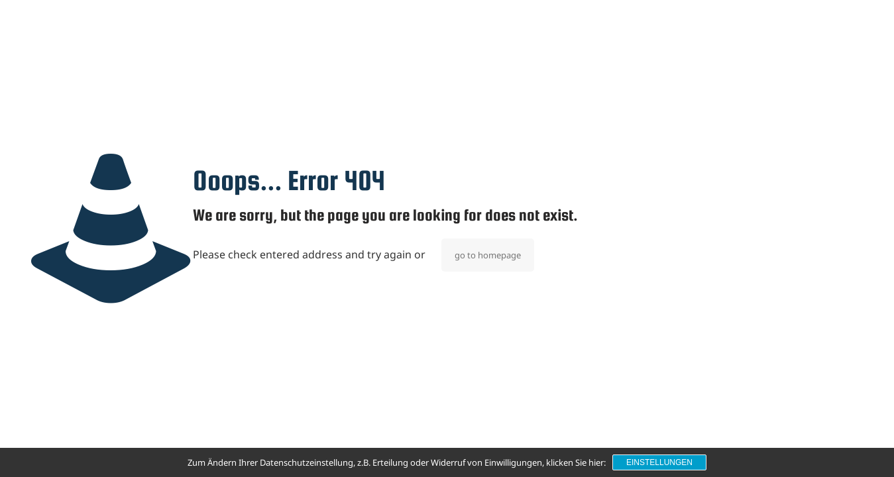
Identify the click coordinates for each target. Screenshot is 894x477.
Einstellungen (659, 462)
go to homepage (488, 255)
